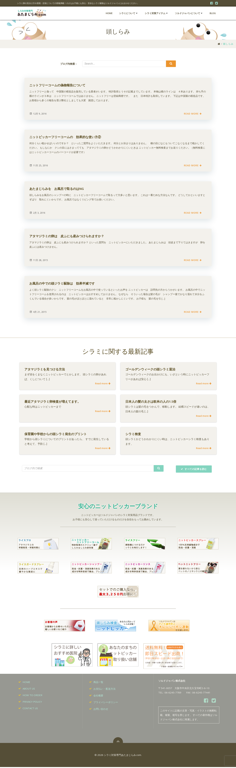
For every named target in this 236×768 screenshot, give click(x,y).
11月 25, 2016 (38, 165)
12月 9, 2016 (38, 113)
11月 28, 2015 (38, 260)
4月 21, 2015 (38, 312)
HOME (109, 13)
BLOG (213, 13)
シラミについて (128, 13)
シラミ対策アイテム (156, 13)
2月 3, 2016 (37, 212)
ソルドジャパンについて (189, 13)
